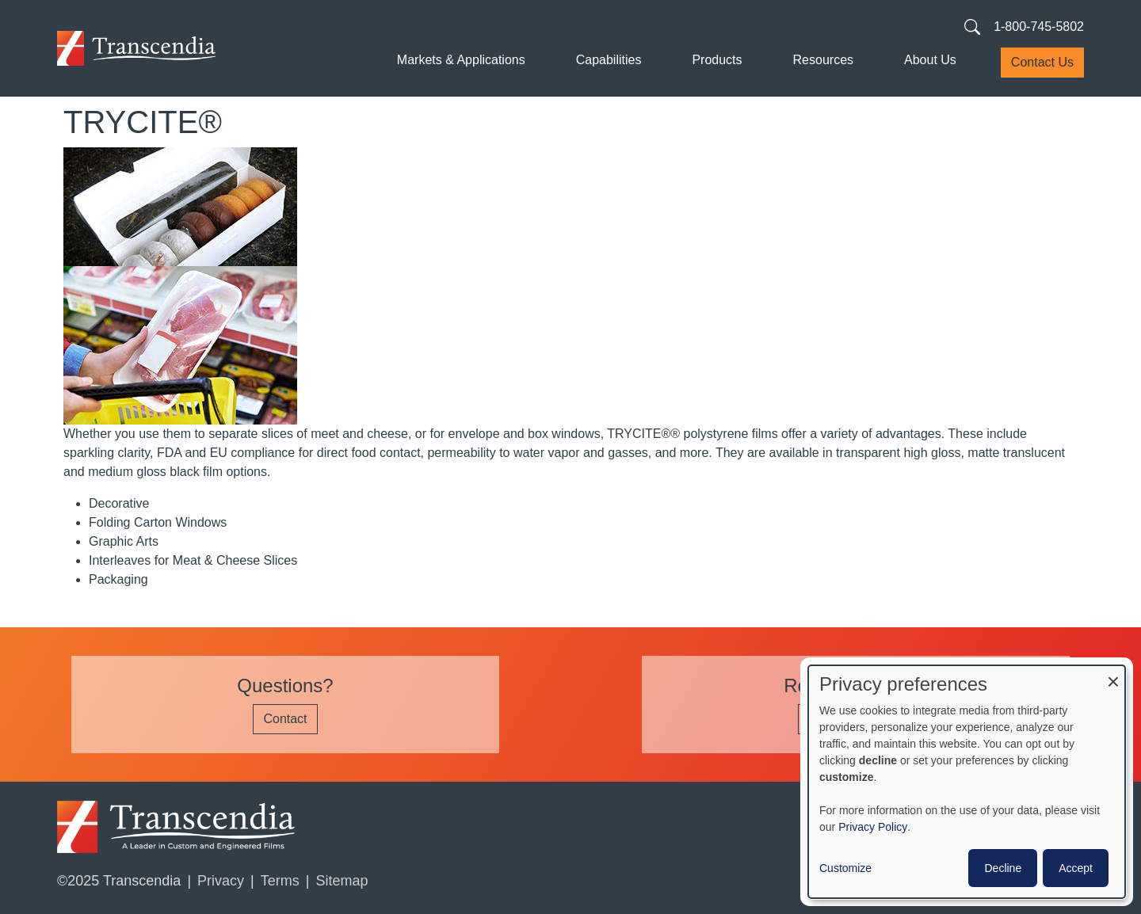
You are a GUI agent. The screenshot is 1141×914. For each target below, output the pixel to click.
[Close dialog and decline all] (1113, 675)
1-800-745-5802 (1039, 26)
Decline (1002, 868)
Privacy (220, 881)
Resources (823, 60)
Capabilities (609, 60)
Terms (280, 881)
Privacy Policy (872, 827)
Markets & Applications (461, 60)
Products (717, 60)
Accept (1076, 868)
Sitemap (341, 881)
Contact (285, 718)
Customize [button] (845, 868)
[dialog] (966, 781)
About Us (930, 60)
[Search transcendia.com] (972, 26)
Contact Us (1042, 62)
